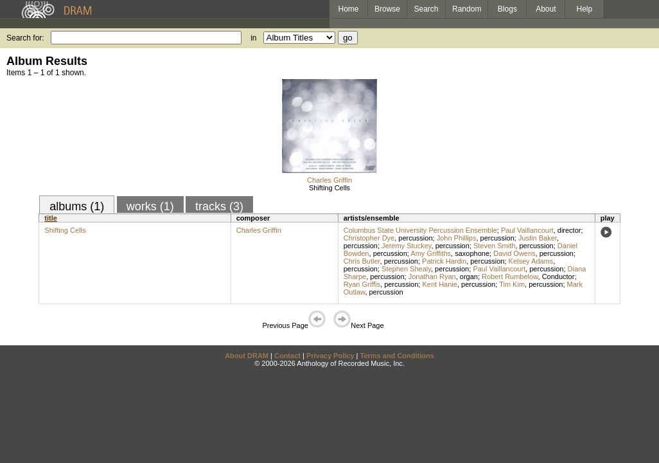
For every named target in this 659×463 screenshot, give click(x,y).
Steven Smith (494, 246)
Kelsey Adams (531, 261)
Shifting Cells (329, 188)
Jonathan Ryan (432, 276)
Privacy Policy (330, 355)
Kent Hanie (439, 284)
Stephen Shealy (406, 269)
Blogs (507, 9)
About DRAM (246, 355)
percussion (415, 238)
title (50, 218)
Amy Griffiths (430, 253)
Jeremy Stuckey (406, 246)
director (569, 230)
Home (348, 9)
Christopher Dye (369, 238)
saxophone (472, 253)
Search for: (25, 37)
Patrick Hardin (444, 261)
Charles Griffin (329, 180)
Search (426, 9)
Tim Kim (512, 284)
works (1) (150, 206)
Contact (287, 355)
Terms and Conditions (397, 355)
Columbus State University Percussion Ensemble (420, 230)
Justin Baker (537, 238)
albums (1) (76, 206)
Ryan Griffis (362, 284)
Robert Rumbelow (510, 276)
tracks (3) (219, 206)
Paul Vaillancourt (527, 230)
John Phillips (457, 238)
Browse (387, 9)
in (253, 37)
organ (469, 276)
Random (466, 9)
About (546, 9)
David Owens (514, 253)
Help (585, 9)
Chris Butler (362, 261)
